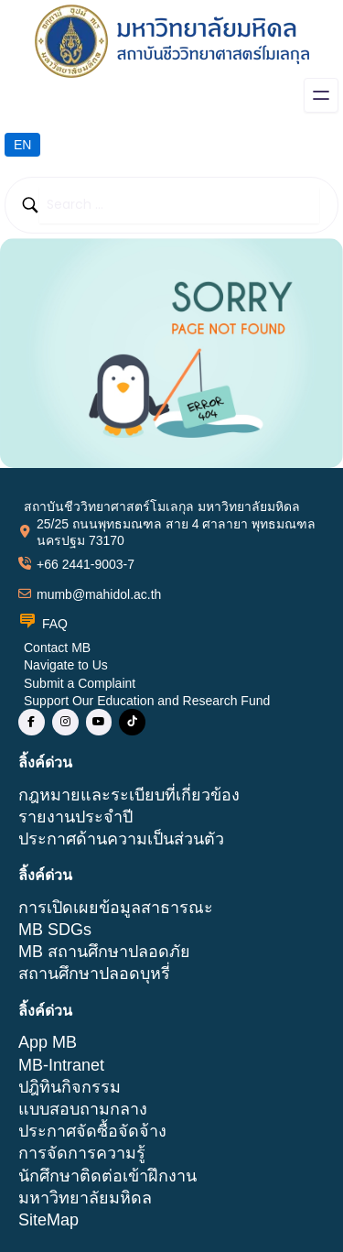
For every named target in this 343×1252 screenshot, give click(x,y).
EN (22, 144)
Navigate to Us (66, 665)
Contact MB (57, 647)
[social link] (31, 722)
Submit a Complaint (79, 683)
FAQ (55, 623)
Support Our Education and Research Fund (147, 700)
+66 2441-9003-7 (85, 564)
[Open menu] (321, 95)
